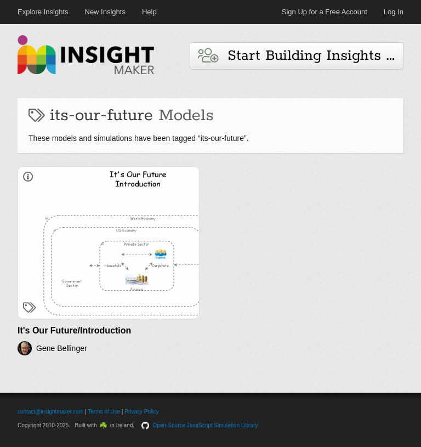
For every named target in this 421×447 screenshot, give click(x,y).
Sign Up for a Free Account (324, 12)
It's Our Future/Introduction (74, 330)
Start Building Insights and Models (300, 55)
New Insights (105, 12)
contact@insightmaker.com (50, 412)
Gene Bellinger (61, 348)
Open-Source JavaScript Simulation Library (205, 425)
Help (149, 12)
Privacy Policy (141, 412)
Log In (393, 12)
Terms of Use (104, 412)
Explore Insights (43, 12)
